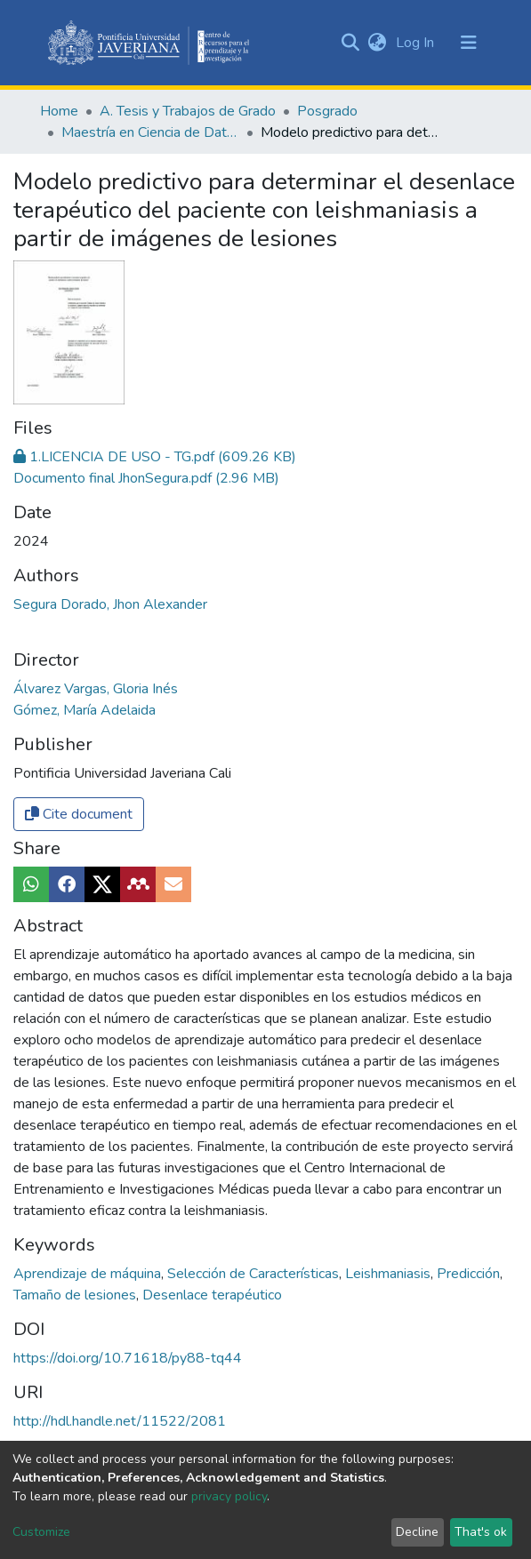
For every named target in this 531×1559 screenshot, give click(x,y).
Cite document (79, 814)
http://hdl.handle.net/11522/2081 (119, 1421)
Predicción (470, 1273)
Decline (417, 1531)
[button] (377, 42)
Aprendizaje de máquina (89, 1273)
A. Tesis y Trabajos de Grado (188, 111)
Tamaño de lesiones (76, 1295)
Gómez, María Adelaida (84, 710)
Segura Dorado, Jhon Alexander (110, 604)
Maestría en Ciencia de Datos (150, 132)
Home (59, 111)
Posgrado (327, 111)
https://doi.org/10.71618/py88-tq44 (127, 1358)
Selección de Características (254, 1273)
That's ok (481, 1531)
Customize (41, 1531)
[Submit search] (351, 42)
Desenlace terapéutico (212, 1295)
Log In (417, 42)
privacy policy (229, 1496)
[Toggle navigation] (469, 43)
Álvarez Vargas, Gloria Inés (95, 689)
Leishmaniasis (389, 1273)
